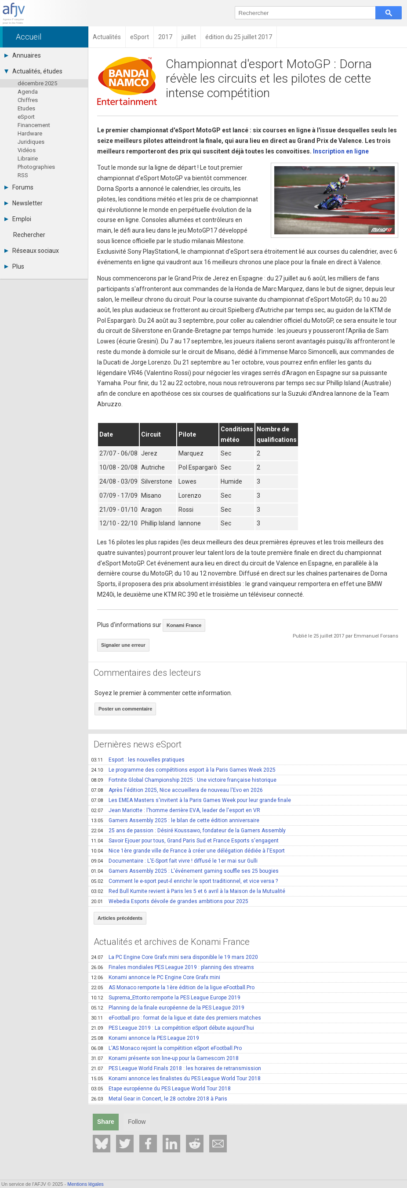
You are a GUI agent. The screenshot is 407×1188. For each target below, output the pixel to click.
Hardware (30, 133)
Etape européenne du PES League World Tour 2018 (161, 1089)
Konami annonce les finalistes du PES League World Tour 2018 (176, 1078)
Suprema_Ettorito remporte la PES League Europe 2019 (165, 998)
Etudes (26, 108)
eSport (26, 116)
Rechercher (29, 234)
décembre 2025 (37, 83)
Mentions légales (85, 1184)
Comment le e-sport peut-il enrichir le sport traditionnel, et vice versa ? (184, 881)
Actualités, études (33, 71)
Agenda (28, 91)
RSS (23, 175)
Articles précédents (120, 918)
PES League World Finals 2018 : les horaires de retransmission (176, 1068)
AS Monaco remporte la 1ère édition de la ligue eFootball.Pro (172, 987)
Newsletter (23, 203)
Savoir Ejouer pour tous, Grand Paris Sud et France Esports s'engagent (185, 841)
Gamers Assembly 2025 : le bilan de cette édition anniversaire (175, 820)
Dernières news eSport (138, 744)
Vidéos (27, 150)
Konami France (184, 625)
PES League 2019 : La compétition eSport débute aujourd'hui (172, 1028)
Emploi (17, 218)
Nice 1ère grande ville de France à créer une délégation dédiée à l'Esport (188, 851)
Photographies (36, 167)
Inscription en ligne (341, 151)
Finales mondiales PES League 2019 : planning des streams (172, 967)
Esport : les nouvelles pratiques (138, 760)
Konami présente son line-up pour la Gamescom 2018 (165, 1058)
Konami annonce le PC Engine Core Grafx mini (155, 977)
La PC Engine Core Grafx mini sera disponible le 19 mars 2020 (174, 957)
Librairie (28, 158)
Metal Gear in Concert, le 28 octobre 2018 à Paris (159, 1099)
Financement (34, 125)
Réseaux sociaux (31, 250)
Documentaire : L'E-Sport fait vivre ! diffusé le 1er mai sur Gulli (174, 861)
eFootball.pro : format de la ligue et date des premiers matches (176, 1018)
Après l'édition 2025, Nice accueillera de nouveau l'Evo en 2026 (177, 790)
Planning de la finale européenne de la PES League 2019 (167, 1008)
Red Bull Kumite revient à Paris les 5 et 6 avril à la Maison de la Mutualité (188, 891)
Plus (14, 266)
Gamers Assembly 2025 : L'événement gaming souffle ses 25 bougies (185, 871)
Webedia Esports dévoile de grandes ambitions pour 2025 (169, 901)
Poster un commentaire (125, 708)
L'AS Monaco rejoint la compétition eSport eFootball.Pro (166, 1048)
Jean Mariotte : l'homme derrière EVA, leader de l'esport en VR (175, 810)
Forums (18, 187)
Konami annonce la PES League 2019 (145, 1038)
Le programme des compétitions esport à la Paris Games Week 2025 (183, 770)
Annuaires (22, 55)
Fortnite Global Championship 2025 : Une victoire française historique (183, 780)
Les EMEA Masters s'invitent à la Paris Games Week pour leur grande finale (191, 800)
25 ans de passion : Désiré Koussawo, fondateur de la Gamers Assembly (188, 830)
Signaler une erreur (123, 645)
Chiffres (28, 100)
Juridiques (31, 141)
